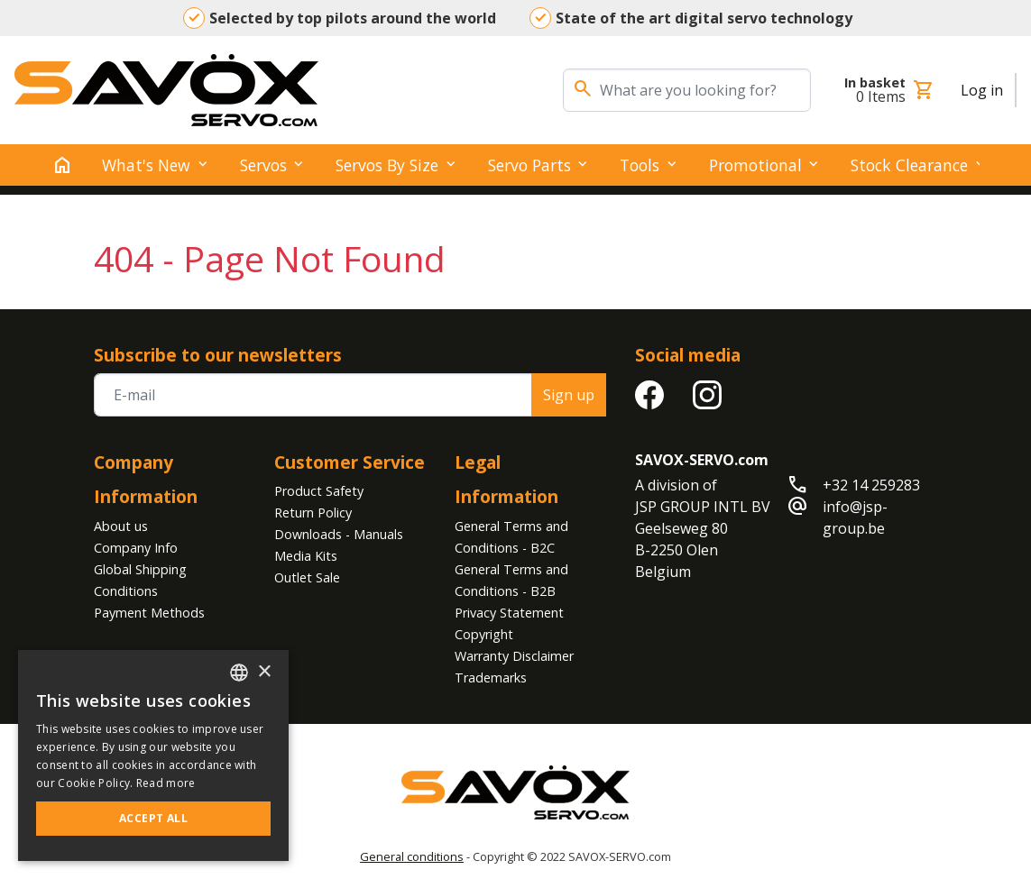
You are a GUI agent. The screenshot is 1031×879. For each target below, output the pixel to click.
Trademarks (491, 677)
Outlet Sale (307, 577)
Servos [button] (263, 165)
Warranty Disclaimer (514, 655)
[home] (62, 165)
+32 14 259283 (871, 485)
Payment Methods (149, 612)
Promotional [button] (755, 165)
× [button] (264, 672)
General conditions (412, 856)
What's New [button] (146, 165)
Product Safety (319, 490)
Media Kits (305, 555)
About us (121, 526)
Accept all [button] (153, 818)
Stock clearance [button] (909, 165)
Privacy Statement (509, 612)
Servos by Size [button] (387, 165)
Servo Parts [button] (529, 165)
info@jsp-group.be (855, 517)
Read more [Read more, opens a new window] (166, 783)
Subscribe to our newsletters (218, 355)
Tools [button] (639, 165)
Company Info (136, 547)
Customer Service (349, 462)
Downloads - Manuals (338, 534)
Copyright (484, 634)
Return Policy (313, 512)
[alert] (153, 755)
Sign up (568, 395)
